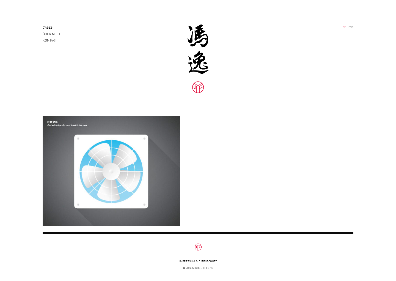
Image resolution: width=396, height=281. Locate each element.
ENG (350, 27)
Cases (48, 27)
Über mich (51, 36)
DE (344, 27)
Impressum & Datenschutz (198, 261)
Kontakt (50, 45)
